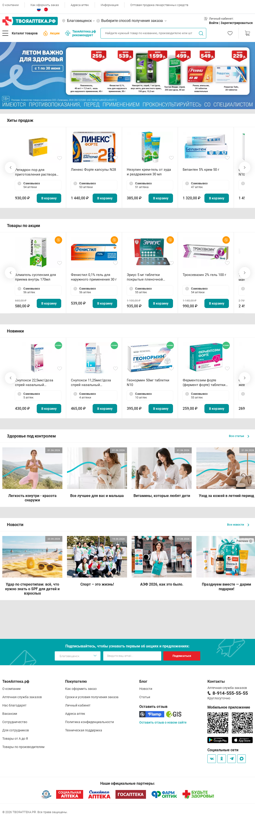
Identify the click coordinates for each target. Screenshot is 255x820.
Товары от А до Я (15, 738)
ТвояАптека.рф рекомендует (80, 33)
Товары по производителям (23, 747)
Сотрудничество (14, 722)
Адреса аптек (80, 5)
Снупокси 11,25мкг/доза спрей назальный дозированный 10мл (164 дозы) (92, 382)
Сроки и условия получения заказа (91, 697)
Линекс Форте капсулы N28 (93, 170)
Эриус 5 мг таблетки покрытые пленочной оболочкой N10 (145, 277)
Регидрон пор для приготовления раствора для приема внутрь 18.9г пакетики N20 (35, 172)
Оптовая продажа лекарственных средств (159, 5)
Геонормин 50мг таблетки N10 (148, 382)
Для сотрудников (15, 730)
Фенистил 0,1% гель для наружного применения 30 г (94, 277)
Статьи (144, 697)
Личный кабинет (78, 705)
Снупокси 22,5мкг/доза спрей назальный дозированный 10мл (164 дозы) (36, 382)
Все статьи (239, 436)
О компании (10, 5)
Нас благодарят (14, 705)
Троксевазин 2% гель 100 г (204, 275)
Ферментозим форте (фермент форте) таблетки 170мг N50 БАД (204, 382)
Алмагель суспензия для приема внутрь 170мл (35, 277)
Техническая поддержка (83, 730)
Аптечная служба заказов (22, 697)
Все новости (238, 524)
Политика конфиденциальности (89, 722)
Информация (109, 5)
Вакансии (9, 713)
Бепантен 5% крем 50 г (201, 170)
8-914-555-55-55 (230, 693)
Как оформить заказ (44, 5)
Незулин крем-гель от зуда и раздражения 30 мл (149, 172)
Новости (145, 689)
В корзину (49, 198)
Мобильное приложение (228, 707)
